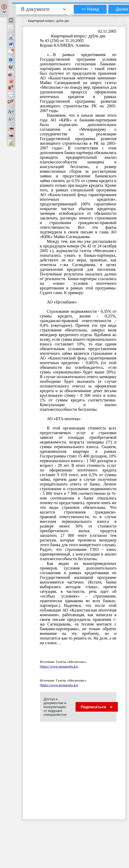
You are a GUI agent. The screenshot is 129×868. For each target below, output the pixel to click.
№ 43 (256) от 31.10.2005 (62, 40)
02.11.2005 (107, 31)
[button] (4, 8)
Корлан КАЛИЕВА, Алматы (65, 45)
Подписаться (97, 707)
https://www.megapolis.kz (59, 666)
